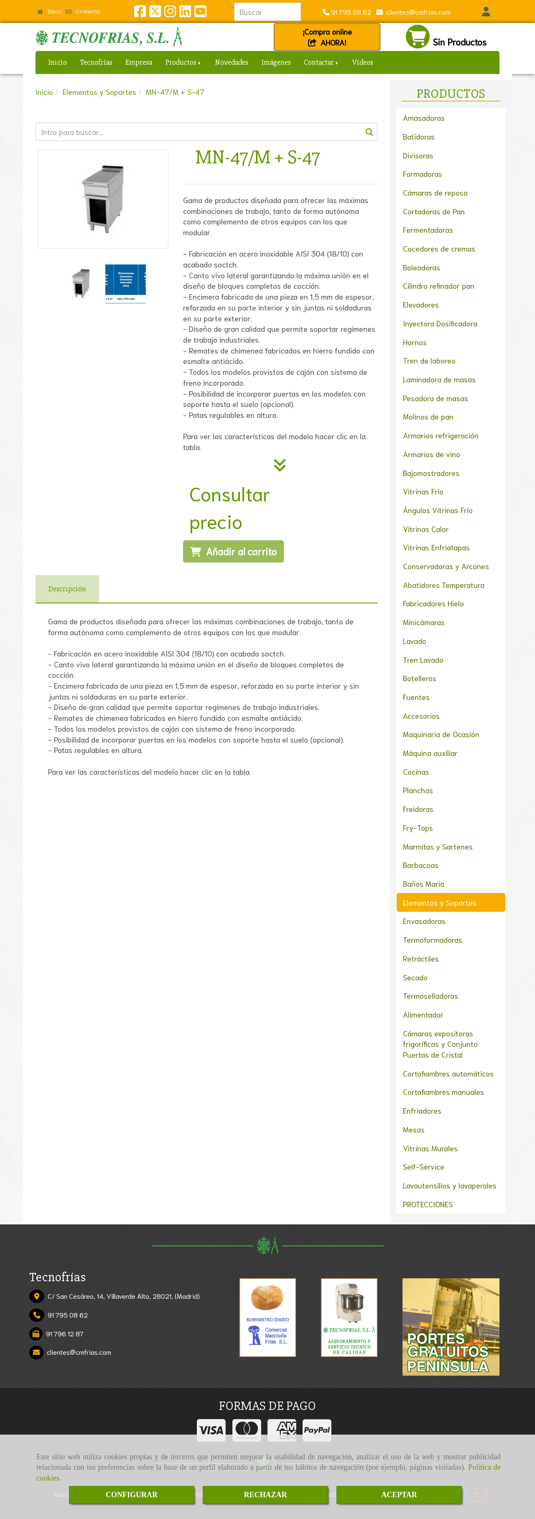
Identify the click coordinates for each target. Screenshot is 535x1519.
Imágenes (276, 62)
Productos (183, 62)
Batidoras (419, 136)
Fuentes (416, 697)
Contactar (83, 11)
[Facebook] (140, 13)
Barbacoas (420, 865)
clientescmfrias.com (417, 11)
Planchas (418, 790)
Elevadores (421, 304)
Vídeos (362, 62)
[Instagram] (170, 13)
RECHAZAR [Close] (265, 1495)
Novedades (231, 62)
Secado (415, 977)
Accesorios (421, 715)
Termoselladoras (430, 995)
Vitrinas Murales (430, 1148)
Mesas (414, 1129)
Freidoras (418, 809)
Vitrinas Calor (426, 529)
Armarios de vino (431, 454)
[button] (485, 11)
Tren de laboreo (429, 360)
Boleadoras (421, 267)
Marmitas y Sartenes (438, 846)
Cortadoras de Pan (434, 211)
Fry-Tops (418, 827)
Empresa (138, 62)
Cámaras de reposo (435, 192)
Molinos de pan (428, 416)
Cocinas (416, 771)
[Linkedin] (185, 13)
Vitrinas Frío (423, 491)
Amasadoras (424, 117)
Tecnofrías (96, 62)
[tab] (67, 589)
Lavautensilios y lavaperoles (450, 1185)
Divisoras (418, 155)
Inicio (49, 11)
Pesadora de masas (435, 398)
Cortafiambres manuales (443, 1091)
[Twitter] (155, 13)
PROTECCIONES (428, 1204)
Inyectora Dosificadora (440, 323)
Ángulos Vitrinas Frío (438, 510)
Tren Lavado (423, 659)
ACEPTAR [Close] (399, 1495)
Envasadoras (424, 921)
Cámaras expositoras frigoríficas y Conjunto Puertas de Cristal (440, 1043)
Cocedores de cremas (439, 248)
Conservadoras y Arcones (446, 566)
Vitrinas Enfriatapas (436, 547)
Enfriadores (422, 1110)
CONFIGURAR (132, 1495)
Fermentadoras (428, 229)
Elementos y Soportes (439, 902)
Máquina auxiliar (430, 753)
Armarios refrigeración (441, 435)
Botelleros (419, 678)
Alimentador (423, 1014)
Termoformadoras (432, 939)
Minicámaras (424, 622)
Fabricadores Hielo (433, 603)
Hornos (415, 342)
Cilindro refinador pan (438, 285)
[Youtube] (200, 13)
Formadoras (422, 173)
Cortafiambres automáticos (448, 1073)
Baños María (423, 883)
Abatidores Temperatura (443, 585)
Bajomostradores (431, 473)
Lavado (414, 641)
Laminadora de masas (439, 379)
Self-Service (423, 1166)
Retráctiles (421, 958)
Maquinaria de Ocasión (441, 734)
